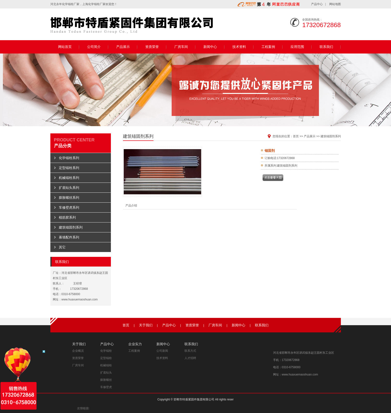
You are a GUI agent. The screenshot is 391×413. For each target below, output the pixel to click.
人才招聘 (190, 358)
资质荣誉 (152, 47)
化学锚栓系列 (69, 158)
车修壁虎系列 (69, 207)
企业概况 (78, 350)
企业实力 (135, 344)
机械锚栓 (106, 365)
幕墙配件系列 (69, 237)
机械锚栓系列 (69, 178)
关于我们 (146, 325)
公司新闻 (162, 350)
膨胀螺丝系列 (69, 197)
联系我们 (326, 47)
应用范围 (297, 47)
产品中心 (317, 4)
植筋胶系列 (67, 217)
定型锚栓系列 (69, 168)
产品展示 (123, 47)
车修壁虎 (106, 387)
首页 (296, 136)
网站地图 (335, 4)
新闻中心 (210, 47)
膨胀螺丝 (106, 380)
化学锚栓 (68, 4)
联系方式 (190, 350)
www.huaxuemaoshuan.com (79, 299)
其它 (62, 247)
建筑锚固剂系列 (71, 227)
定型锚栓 (106, 358)
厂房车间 (181, 47)
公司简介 (94, 47)
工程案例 (268, 47)
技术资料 (239, 47)
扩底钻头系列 (69, 188)
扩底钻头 (106, 372)
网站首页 (65, 47)
